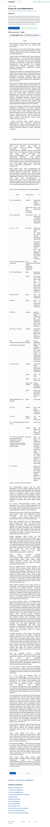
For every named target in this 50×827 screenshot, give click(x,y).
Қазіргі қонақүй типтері (14, 803)
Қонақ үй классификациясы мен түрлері (19, 794)
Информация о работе (21, 780)
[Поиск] (24, 2)
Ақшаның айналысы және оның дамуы (18, 808)
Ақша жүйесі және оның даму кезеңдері (18, 812)
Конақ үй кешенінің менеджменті (16, 810)
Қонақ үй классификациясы (16, 790)
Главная (9, 6)
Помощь (39, 1)
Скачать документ (34, 35)
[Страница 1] (13, 773)
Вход (35, 1)
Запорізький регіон (13, 796)
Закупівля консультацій (14, 799)
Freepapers (10, 823)
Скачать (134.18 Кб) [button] (14, 28)
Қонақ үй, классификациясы (15, 787)
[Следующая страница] (27, 773)
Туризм (14, 6)
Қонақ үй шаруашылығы (14, 801)
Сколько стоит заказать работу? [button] (29, 28)
